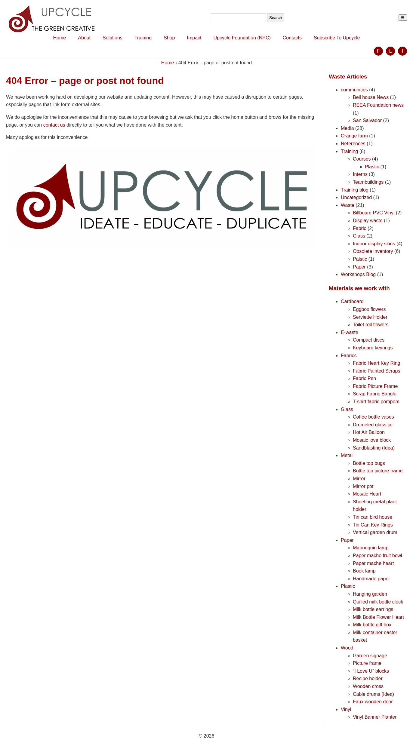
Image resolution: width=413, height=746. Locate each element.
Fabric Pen (364, 378)
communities (354, 89)
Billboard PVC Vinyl (373, 212)
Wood (347, 647)
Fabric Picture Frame (375, 386)
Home (59, 37)
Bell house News (371, 97)
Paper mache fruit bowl (377, 555)
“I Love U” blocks (371, 671)
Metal (347, 455)
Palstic (360, 259)
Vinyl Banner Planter (375, 717)
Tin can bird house (372, 517)
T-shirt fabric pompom (376, 401)
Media (347, 128)
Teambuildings (368, 182)
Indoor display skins (374, 243)
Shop (169, 37)
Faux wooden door (373, 701)
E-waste (349, 332)
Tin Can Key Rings (373, 524)
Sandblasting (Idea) (374, 447)
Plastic (372, 166)
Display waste (368, 220)
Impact (194, 37)
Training (143, 37)
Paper (359, 266)
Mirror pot (363, 486)
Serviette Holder (370, 317)
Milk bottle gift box (372, 624)
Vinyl (346, 709)
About (84, 37)
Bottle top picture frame (377, 470)
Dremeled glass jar (373, 424)
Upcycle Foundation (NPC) (241, 37)
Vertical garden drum (375, 532)
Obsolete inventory (373, 251)
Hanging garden (370, 594)
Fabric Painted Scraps (376, 370)
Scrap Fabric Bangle (374, 393)
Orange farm (354, 135)
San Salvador (367, 120)
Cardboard (352, 301)
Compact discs (368, 339)
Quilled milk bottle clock (378, 601)
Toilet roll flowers (370, 324)
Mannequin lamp (370, 547)
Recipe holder (368, 678)
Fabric (359, 228)
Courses (362, 158)
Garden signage (370, 655)
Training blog (354, 189)
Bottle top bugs (369, 463)
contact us (54, 124)
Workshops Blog (358, 274)
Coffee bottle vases (373, 416)
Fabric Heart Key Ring (376, 363)
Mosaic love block (372, 440)
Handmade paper (371, 578)
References (353, 143)
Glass (359, 235)
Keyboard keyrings (373, 347)
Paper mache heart (373, 563)
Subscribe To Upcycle (337, 37)
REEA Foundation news (378, 105)
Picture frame (367, 663)
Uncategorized (356, 197)
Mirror (359, 478)
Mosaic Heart (367, 493)
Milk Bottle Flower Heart (378, 617)
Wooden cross (368, 686)
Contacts (292, 37)
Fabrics (348, 355)
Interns (360, 174)
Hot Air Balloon (369, 432)
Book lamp (364, 570)
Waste (347, 205)
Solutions (112, 37)
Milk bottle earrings (373, 609)
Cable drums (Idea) (373, 694)
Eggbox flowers (369, 309)
